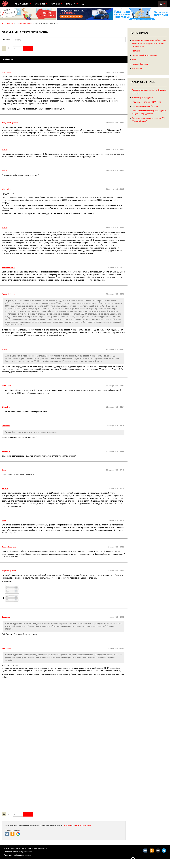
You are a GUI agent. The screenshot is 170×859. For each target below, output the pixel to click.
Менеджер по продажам (142, 97)
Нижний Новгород (140, 64)
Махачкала (137, 68)
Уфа (134, 60)
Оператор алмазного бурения (145, 106)
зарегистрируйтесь (83, 825)
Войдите (67, 825)
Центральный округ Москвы (144, 55)
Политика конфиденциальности (17, 855)
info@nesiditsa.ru (26, 852)
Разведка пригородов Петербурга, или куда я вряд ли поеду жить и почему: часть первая (149, 43)
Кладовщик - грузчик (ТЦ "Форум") (147, 102)
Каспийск (136, 51)
